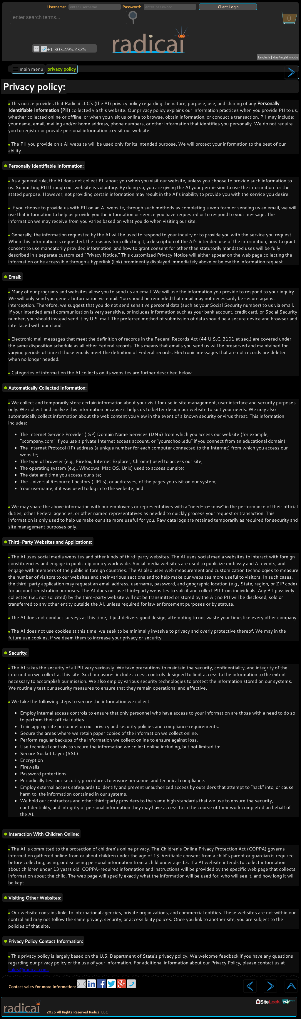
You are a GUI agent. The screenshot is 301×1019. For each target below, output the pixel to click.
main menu (28, 69)
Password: (132, 6)
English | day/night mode (278, 57)
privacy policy (61, 69)
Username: (57, 6)
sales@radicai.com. (28, 969)
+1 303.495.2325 (66, 49)
